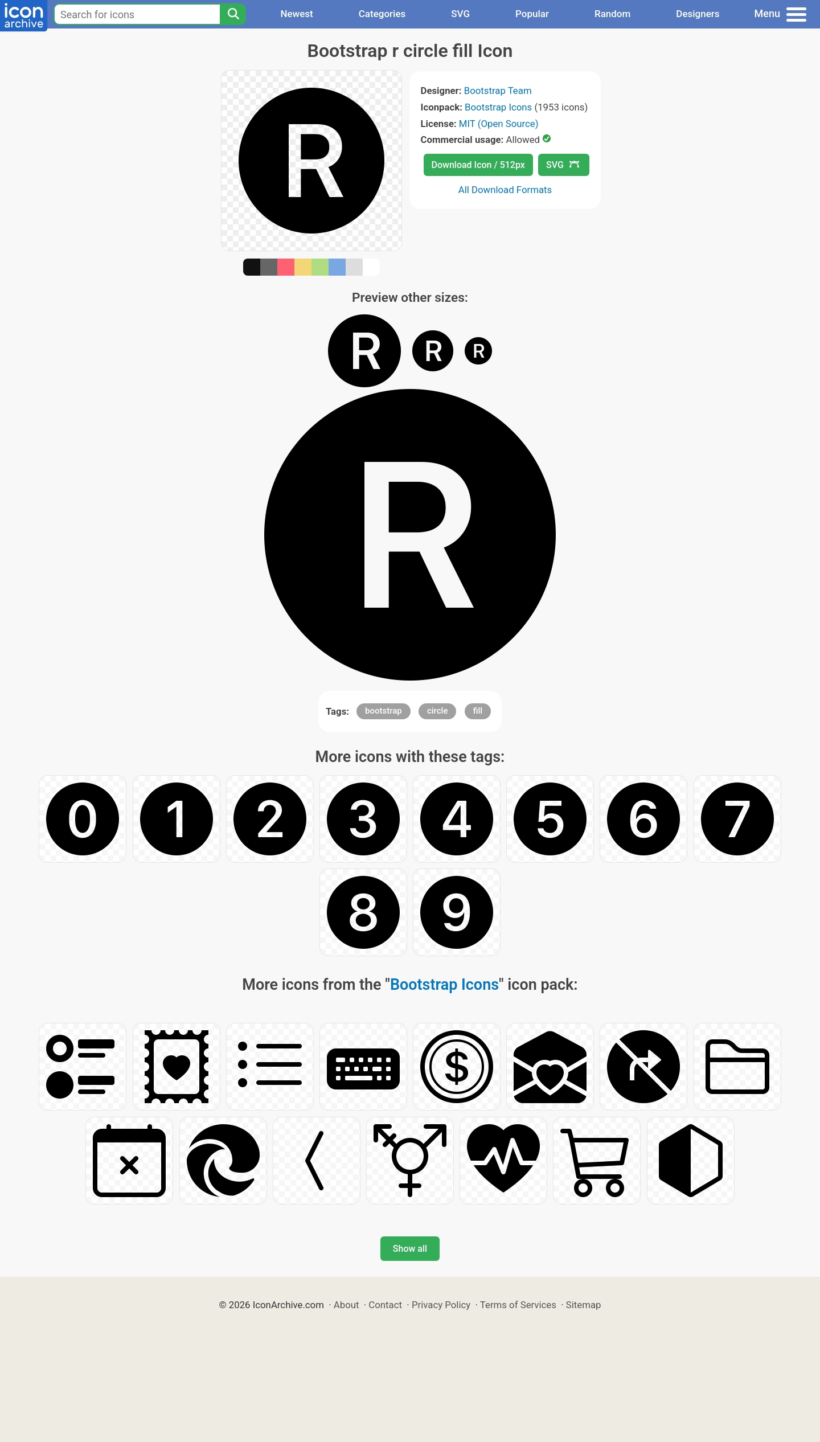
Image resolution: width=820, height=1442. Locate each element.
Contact (385, 1304)
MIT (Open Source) (499, 123)
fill (477, 711)
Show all (410, 1248)
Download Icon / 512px (478, 164)
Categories (382, 13)
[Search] (233, 14)
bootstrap (383, 711)
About (346, 1304)
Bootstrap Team (498, 90)
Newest (296, 13)
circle (437, 711)
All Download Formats (505, 189)
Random (612, 13)
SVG (460, 13)
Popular (532, 13)
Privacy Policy (441, 1304)
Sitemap (583, 1304)
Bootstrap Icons (498, 107)
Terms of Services (518, 1304)
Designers (697, 13)
